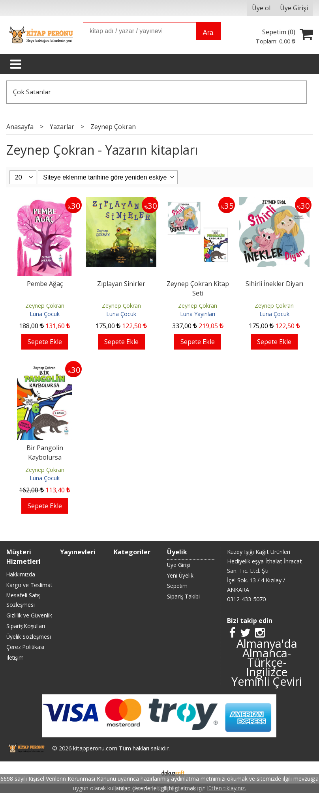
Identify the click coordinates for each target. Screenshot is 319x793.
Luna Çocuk (45, 314)
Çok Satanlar (32, 92)
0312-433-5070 (246, 599)
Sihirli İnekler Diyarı (274, 283)
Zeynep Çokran (44, 305)
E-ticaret (147, 772)
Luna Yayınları (197, 314)
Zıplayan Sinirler (121, 283)
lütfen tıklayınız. (226, 788)
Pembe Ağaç (45, 283)
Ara (208, 33)
